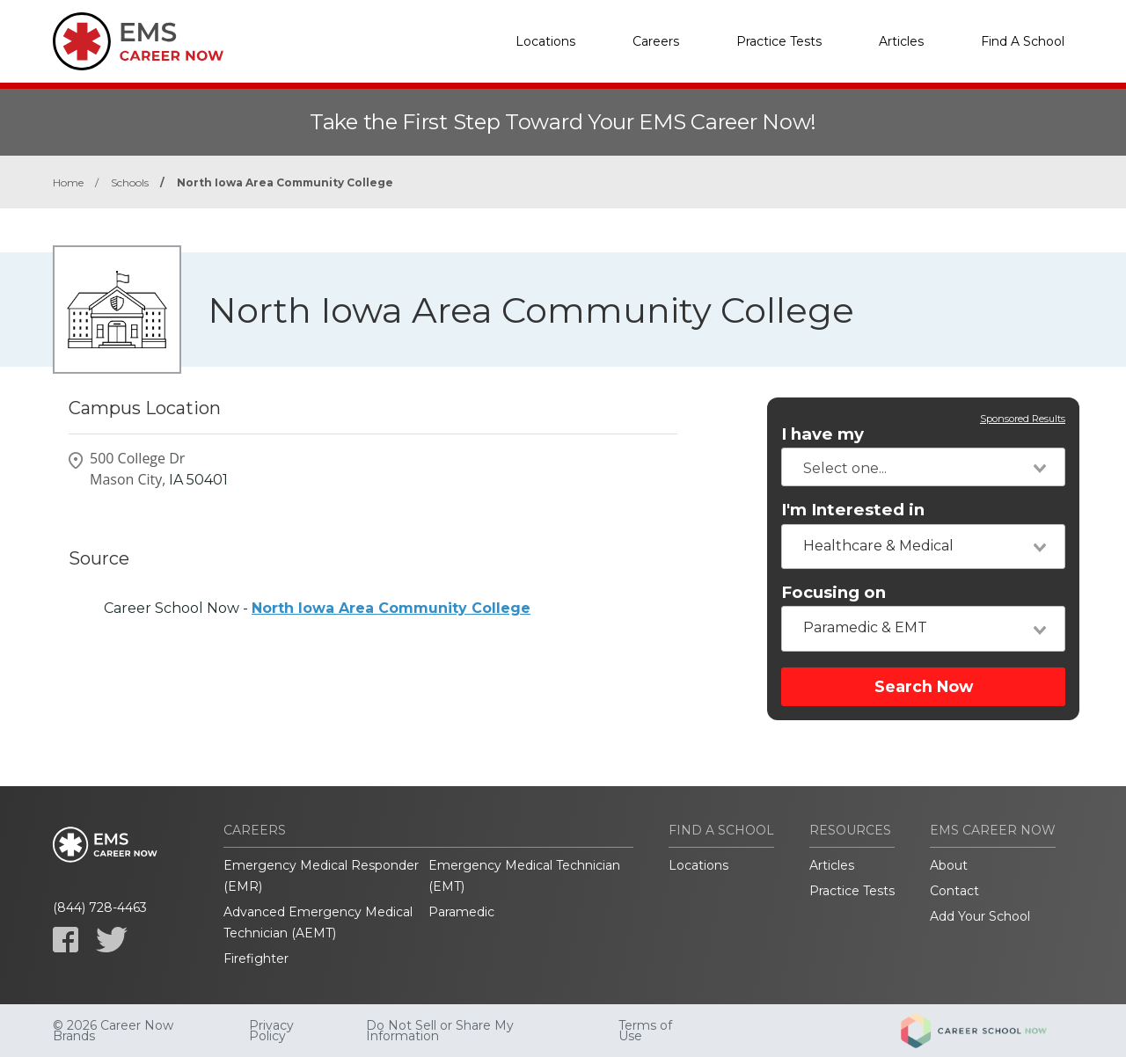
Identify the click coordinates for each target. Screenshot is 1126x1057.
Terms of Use (645, 1030)
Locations (545, 41)
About (949, 865)
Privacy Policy (271, 1030)
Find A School (1022, 41)
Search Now (923, 686)
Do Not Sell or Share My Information (440, 1030)
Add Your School (980, 916)
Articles (901, 41)
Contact (954, 891)
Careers (655, 41)
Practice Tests (779, 41)
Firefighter (256, 958)
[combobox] (923, 466)
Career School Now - (317, 608)
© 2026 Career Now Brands (113, 1030)
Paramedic (461, 912)
